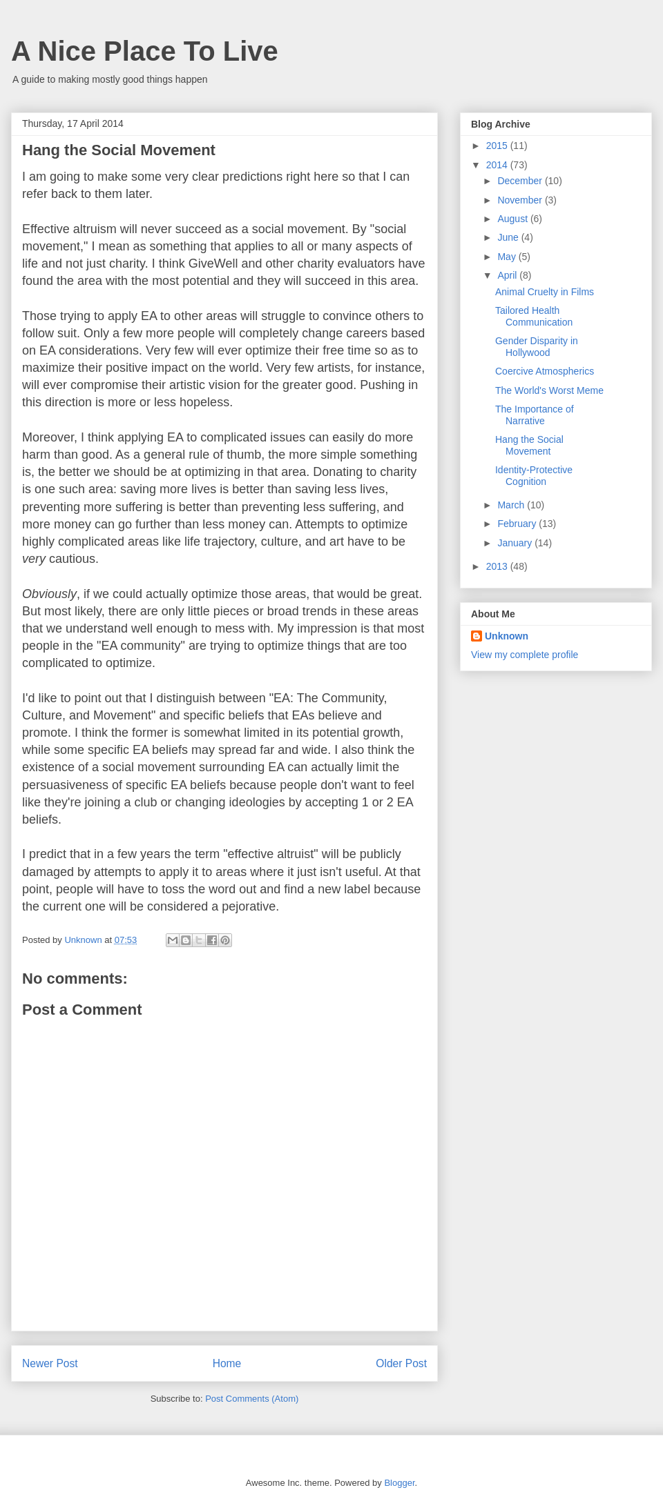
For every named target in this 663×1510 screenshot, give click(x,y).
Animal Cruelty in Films (544, 291)
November (520, 200)
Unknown (506, 636)
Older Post (401, 1363)
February (518, 523)
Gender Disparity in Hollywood (536, 346)
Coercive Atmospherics (544, 371)
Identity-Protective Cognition (534, 475)
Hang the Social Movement (529, 445)
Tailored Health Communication (534, 316)
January (516, 542)
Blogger (399, 1483)
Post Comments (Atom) (251, 1398)
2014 (498, 164)
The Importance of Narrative (534, 415)
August (513, 218)
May (507, 256)
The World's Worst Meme (549, 390)
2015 (498, 145)
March (512, 504)
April (508, 275)
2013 (498, 566)
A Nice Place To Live (144, 51)
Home (227, 1363)
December (520, 180)
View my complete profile (524, 654)
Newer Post (50, 1363)
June (509, 237)
